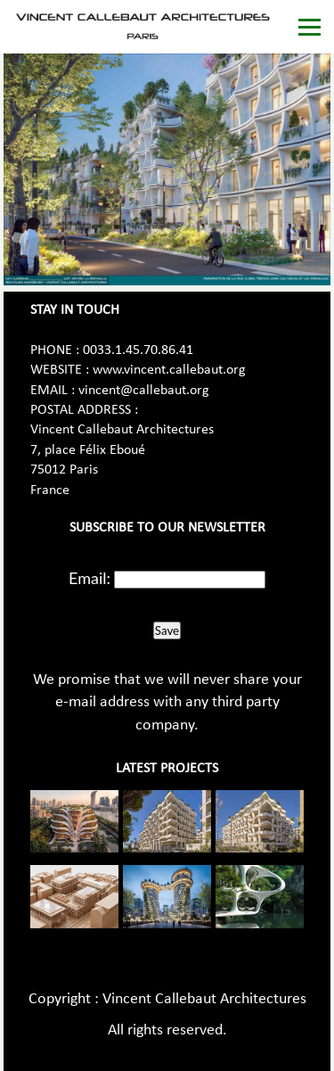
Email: (89, 578)
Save (167, 630)
